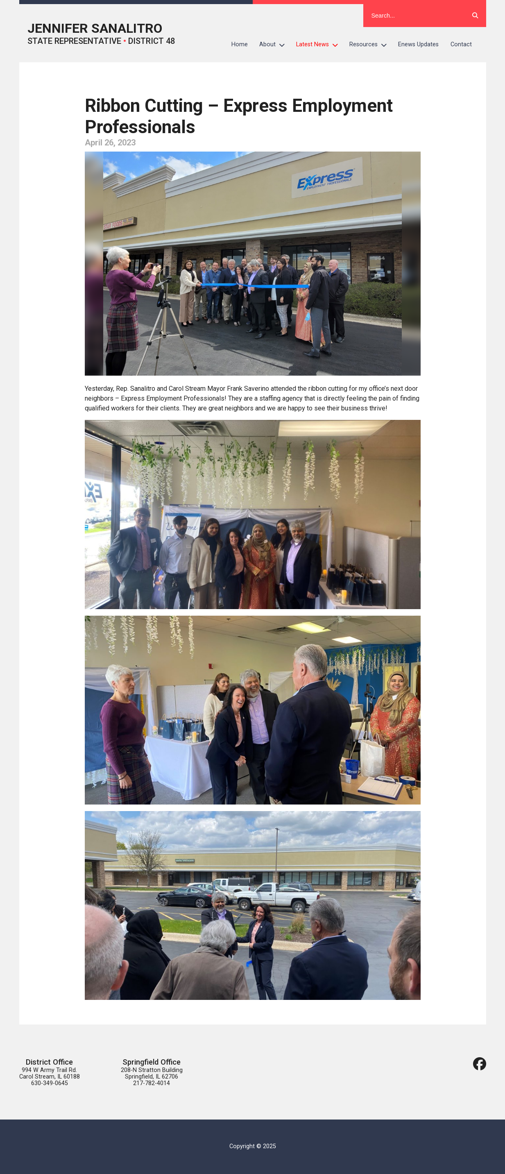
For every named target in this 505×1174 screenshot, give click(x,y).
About (274, 44)
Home (239, 44)
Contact (461, 44)
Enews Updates (418, 44)
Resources (370, 44)
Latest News (320, 44)
